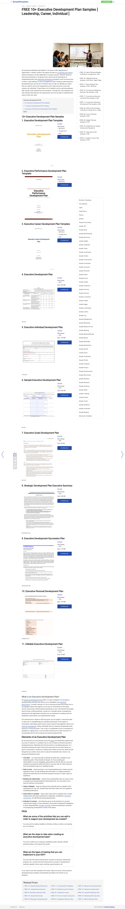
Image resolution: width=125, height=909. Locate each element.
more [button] (25, 111)
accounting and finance (65, 72)
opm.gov (24, 321)
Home (23, 6)
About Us (22, 907)
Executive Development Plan (33, 700)
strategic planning (44, 805)
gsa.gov (24, 427)
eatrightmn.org (25, 638)
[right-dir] (122, 454)
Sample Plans (41, 6)
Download (64, 137)
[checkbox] (11, 1)
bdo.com (24, 480)
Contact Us (13, 907)
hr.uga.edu (24, 374)
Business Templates (31, 6)
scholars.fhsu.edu (26, 585)
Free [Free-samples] (106, 2)
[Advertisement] (62, 29)
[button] (114, 2)
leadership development (45, 79)
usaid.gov (24, 691)
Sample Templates (109, 907)
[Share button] (14, 454)
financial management (29, 726)
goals (52, 740)
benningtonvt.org (26, 533)
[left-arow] (3, 454)
